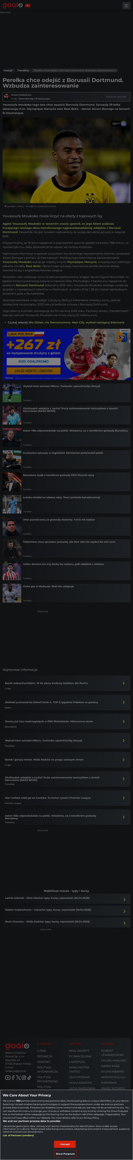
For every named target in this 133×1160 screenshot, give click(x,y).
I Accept (65, 1144)
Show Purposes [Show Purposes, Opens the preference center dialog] (65, 1153)
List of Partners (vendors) (18, 1135)
